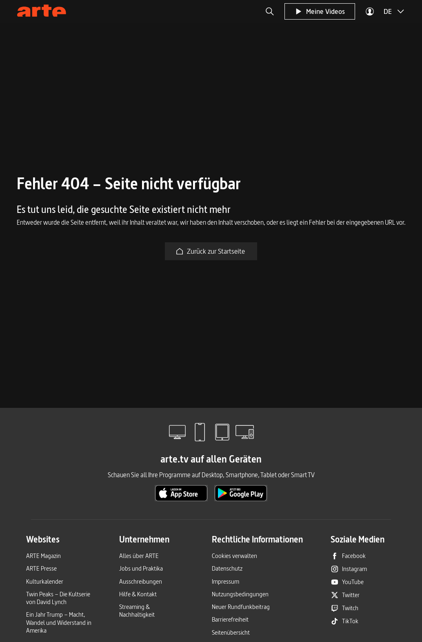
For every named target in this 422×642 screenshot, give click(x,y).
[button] (270, 11)
